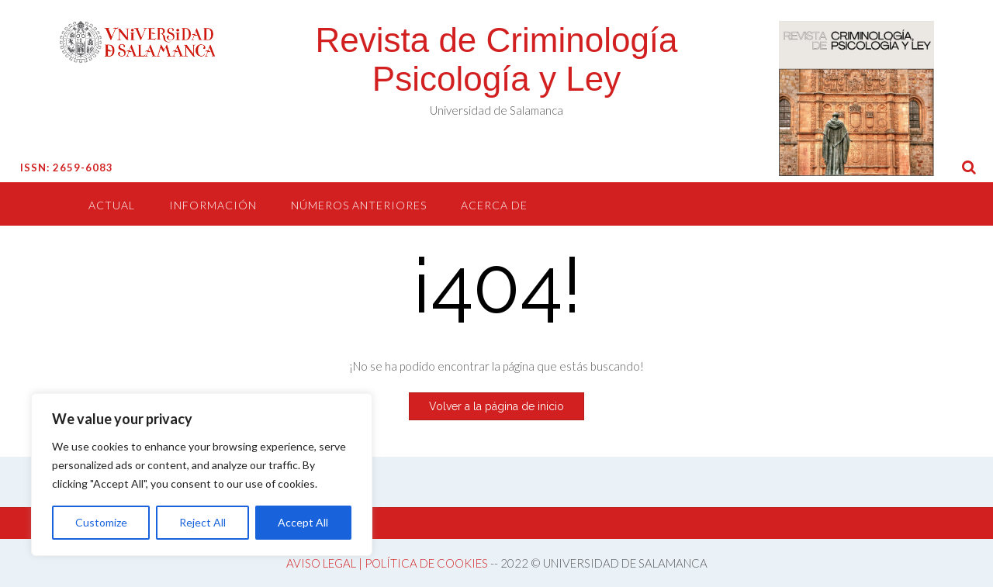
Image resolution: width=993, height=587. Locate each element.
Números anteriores (359, 205)
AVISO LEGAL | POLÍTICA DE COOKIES (387, 563)
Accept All (303, 522)
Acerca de (494, 205)
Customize (101, 522)
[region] (201, 474)
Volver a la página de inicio (496, 406)
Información (213, 205)
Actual (111, 205)
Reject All (202, 522)
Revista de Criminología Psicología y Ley (496, 59)
